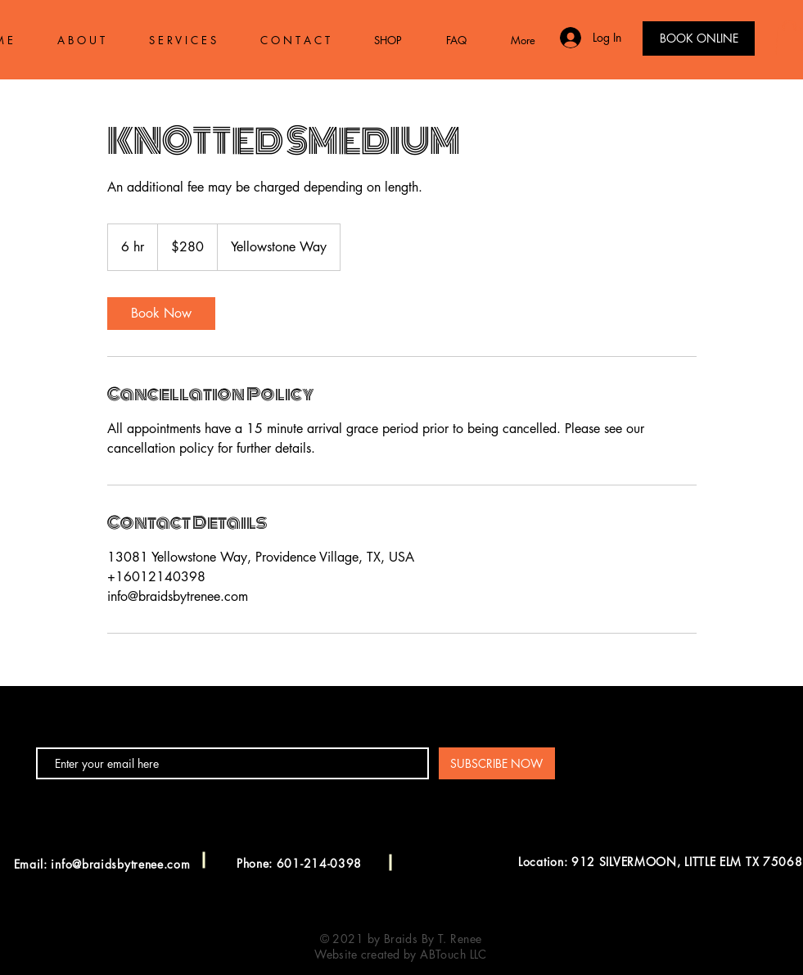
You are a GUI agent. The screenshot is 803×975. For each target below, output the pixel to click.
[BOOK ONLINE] (699, 38)
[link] (161, 313)
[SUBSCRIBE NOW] (497, 763)
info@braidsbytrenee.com (120, 864)
